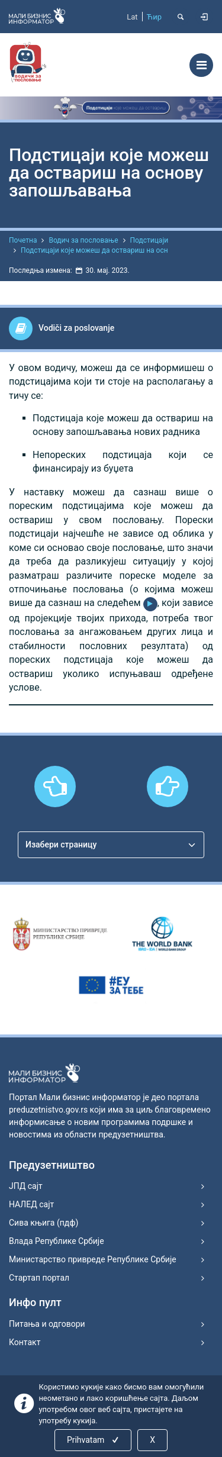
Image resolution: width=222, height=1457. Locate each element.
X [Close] (152, 1440)
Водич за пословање (83, 240)
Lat (132, 16)
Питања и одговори (47, 1324)
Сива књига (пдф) (43, 1222)
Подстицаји (149, 240)
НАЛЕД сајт (31, 1204)
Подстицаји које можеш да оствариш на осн (94, 250)
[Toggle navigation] (201, 65)
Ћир (154, 16)
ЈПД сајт (26, 1186)
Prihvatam (94, 1440)
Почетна (23, 240)
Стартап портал (39, 1277)
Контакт (24, 1342)
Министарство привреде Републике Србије (92, 1259)
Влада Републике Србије (56, 1241)
